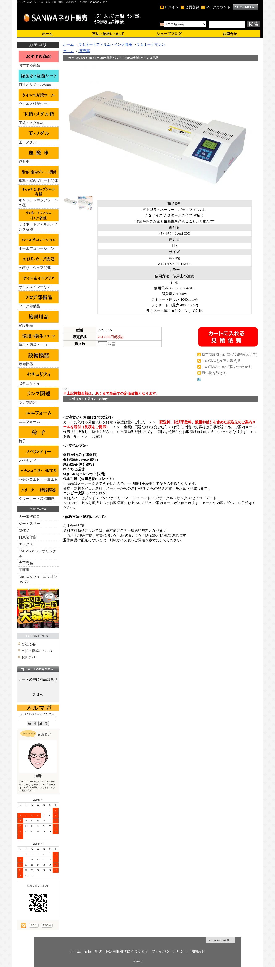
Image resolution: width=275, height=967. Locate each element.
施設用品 (39, 319)
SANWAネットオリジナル (37, 553)
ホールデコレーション (39, 242)
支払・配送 (93, 951)
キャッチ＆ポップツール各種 (39, 196)
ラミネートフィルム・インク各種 (39, 220)
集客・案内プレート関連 (39, 174)
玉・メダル (39, 135)
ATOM (47, 925)
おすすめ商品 (39, 59)
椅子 (39, 434)
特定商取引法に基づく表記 (127, 951)
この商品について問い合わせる (227, 367)
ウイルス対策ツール (39, 97)
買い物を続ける (214, 373)
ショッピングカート (245, 7)
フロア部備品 (39, 299)
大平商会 (26, 563)
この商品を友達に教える (221, 361)
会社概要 (28, 644)
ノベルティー (39, 454)
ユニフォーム (39, 415)
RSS (34, 925)
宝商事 (24, 570)
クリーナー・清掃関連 (39, 492)
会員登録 (192, 7)
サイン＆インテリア (39, 280)
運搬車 (39, 155)
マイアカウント (218, 7)
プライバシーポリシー (169, 951)
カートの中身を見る (38, 669)
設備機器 (39, 357)
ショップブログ (168, 34)
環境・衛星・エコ (39, 338)
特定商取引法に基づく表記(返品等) (229, 355)
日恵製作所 (27, 537)
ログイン (171, 7)
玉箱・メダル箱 (39, 116)
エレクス (26, 544)
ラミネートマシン (151, 45)
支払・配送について (108, 34)
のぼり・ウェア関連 (39, 261)
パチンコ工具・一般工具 (39, 473)
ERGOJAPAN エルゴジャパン (38, 579)
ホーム (47, 34)
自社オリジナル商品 (39, 78)
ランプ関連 (39, 396)
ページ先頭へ (220, 940)
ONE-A (24, 531)
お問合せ (230, 34)
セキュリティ (39, 376)
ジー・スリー (29, 524)
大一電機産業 (29, 517)
